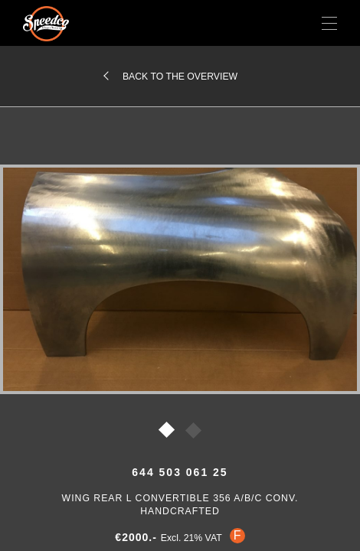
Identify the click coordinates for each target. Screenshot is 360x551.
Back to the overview (180, 76)
